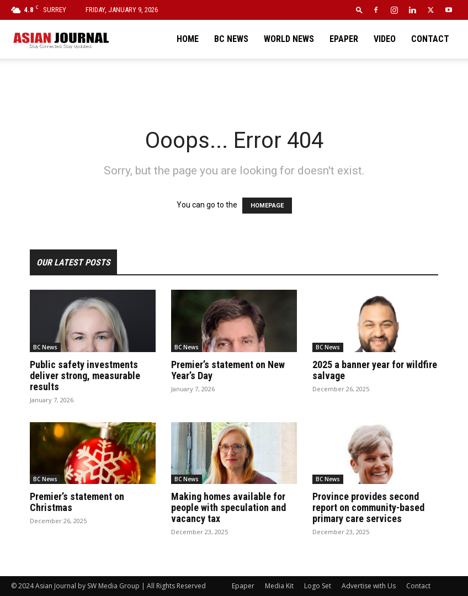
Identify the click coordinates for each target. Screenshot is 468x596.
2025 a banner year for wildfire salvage (374, 370)
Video (385, 39)
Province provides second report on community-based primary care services (368, 507)
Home (188, 39)
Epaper (343, 39)
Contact (430, 39)
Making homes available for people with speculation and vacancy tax (228, 507)
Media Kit (279, 585)
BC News (231, 39)
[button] (359, 10)
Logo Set (317, 585)
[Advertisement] (234, 82)
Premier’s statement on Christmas (77, 502)
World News (289, 39)
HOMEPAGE (267, 205)
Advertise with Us (369, 585)
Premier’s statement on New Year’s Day (228, 370)
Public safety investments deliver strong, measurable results (85, 375)
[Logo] (60, 39)
